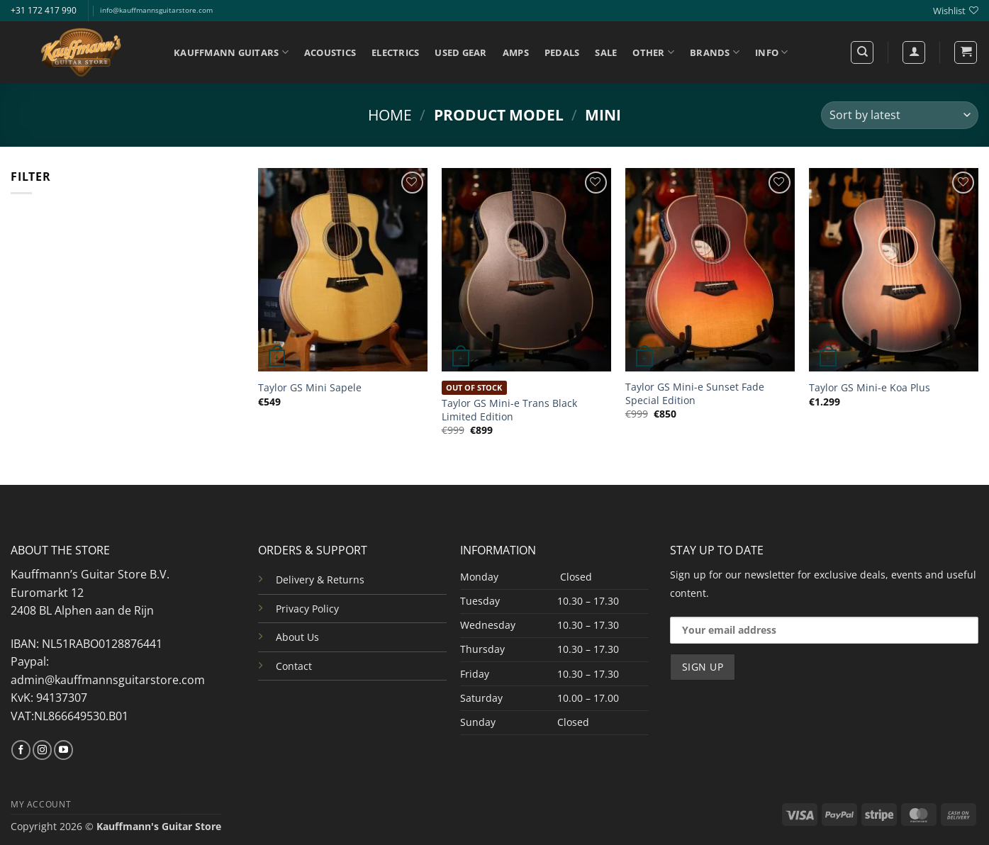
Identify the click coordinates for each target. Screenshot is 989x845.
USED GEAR (460, 52)
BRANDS (714, 52)
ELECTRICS (395, 52)
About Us (297, 637)
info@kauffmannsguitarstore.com (156, 10)
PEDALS (562, 52)
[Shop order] (899, 115)
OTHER (653, 52)
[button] (965, 52)
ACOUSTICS (330, 52)
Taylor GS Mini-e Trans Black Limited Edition (509, 410)
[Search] (862, 52)
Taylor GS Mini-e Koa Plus (869, 387)
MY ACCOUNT (41, 804)
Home (390, 115)
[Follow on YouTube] (63, 750)
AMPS (516, 52)
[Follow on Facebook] (20, 750)
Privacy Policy (307, 608)
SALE (606, 52)
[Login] (914, 52)
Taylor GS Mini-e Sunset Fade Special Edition (694, 394)
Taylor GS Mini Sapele (310, 387)
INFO (771, 52)
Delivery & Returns (320, 579)
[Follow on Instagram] (42, 750)
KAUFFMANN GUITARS (231, 52)
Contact (294, 666)
